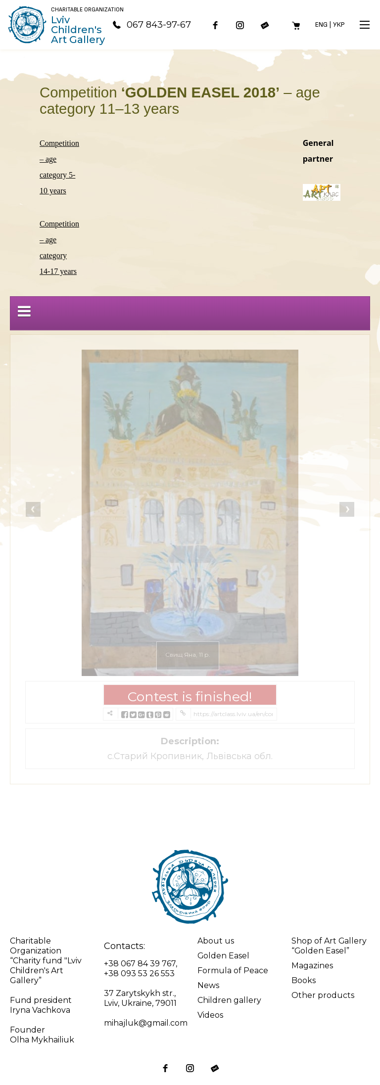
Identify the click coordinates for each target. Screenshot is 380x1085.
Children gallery (229, 1000)
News (208, 985)
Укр (339, 24)
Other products (322, 995)
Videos (210, 1015)
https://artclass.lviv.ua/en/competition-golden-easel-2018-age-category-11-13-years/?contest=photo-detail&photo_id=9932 (233, 714)
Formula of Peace (232, 970)
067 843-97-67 (151, 24)
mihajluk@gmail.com (146, 1023)
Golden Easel (223, 955)
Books (303, 980)
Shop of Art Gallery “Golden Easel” (329, 945)
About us (215, 941)
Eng (322, 24)
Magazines (312, 965)
